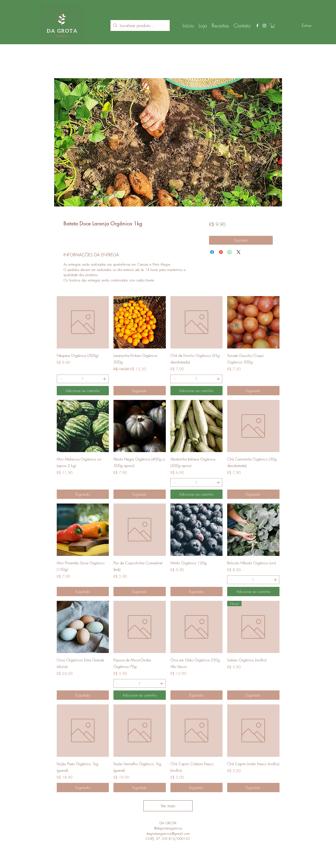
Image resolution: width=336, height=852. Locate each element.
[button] (273, 25)
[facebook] (257, 25)
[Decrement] (60, 379)
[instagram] (264, 25)
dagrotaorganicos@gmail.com (168, 833)
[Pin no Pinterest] (221, 252)
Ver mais (168, 805)
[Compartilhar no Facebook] (212, 252)
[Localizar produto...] (140, 25)
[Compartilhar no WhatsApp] (230, 252)
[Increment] (105, 379)
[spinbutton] (82, 379)
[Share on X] (238, 252)
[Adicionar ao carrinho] (83, 390)
